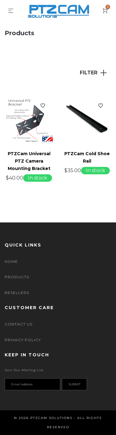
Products (17, 277)
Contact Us (18, 324)
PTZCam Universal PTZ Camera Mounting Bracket (29, 161)
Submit (74, 384)
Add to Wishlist (42, 105)
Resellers (17, 292)
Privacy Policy (23, 340)
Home (11, 261)
